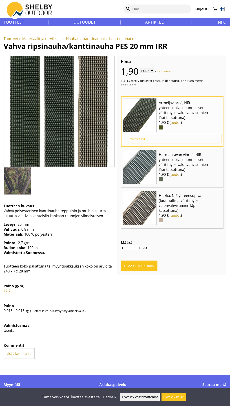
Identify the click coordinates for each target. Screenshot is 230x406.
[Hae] (157, 8)
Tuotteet (14, 22)
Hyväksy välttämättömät (140, 397)
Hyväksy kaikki (173, 397)
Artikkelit (156, 22)
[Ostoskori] (215, 9)
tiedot (176, 122)
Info (221, 22)
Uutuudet (84, 22)
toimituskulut (164, 71)
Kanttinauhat (121, 38)
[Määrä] (129, 247)
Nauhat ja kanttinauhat (87, 38)
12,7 (7, 290)
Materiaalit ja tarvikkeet (43, 38)
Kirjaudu (203, 9)
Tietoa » (109, 397)
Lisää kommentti (19, 353)
